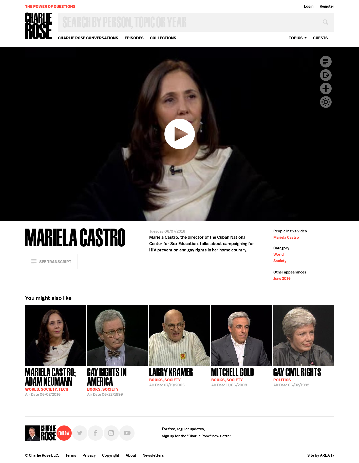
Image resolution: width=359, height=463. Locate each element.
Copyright (110, 455)
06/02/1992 (297, 377)
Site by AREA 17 (320, 455)
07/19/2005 (171, 377)
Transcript (326, 61)
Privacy (89, 455)
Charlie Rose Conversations (88, 38)
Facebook (95, 433)
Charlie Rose (38, 26)
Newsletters (153, 455)
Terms (70, 455)
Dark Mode (326, 102)
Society (280, 260)
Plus (326, 88)
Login (308, 6)
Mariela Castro (286, 237)
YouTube (127, 433)
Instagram (111, 433)
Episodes (134, 38)
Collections (163, 38)
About (131, 455)
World (278, 254)
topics (296, 38)
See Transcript (55, 261)
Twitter (79, 433)
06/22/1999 (117, 381)
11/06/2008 (232, 377)
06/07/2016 (55, 381)
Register (327, 6)
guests (320, 38)
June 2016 (282, 278)
